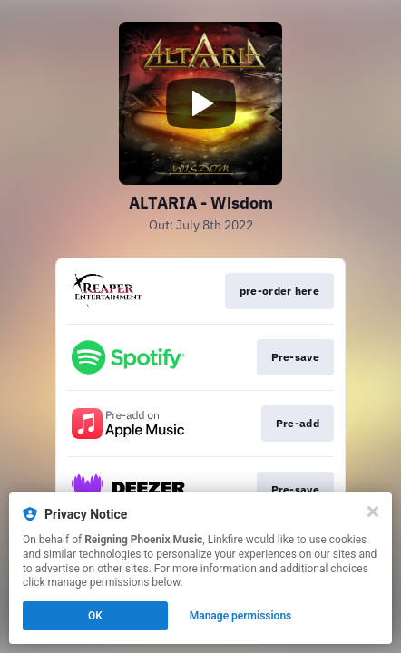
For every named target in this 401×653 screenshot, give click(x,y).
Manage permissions (241, 615)
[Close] (372, 511)
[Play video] (200, 103)
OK (95, 615)
